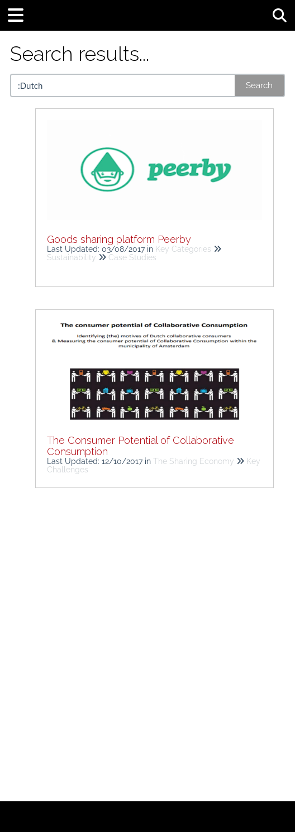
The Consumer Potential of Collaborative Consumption (140, 445)
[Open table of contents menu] (20, 13)
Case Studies (132, 257)
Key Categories (183, 249)
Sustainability (71, 257)
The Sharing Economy (193, 461)
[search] (123, 85)
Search (259, 85)
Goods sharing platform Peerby (119, 239)
